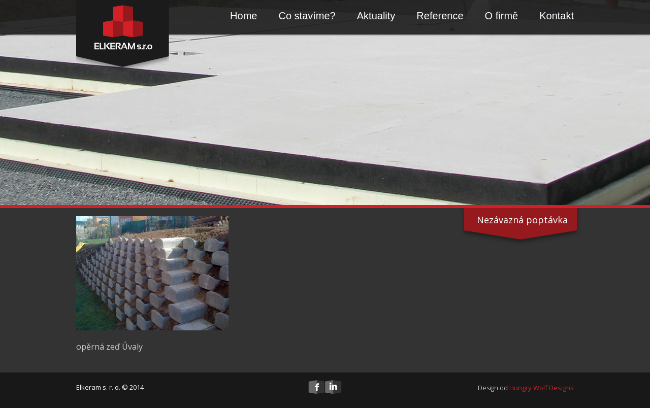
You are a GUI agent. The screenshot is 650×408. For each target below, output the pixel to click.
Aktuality (376, 15)
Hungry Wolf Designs (541, 387)
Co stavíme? (306, 15)
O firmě (501, 15)
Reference (439, 15)
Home (243, 15)
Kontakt (556, 15)
